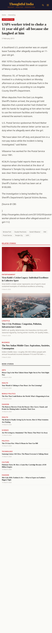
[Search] (43, 5)
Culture (5, 462)
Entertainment (8, 275)
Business (6, 342)
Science (5, 430)
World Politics (9, 394)
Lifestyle (6, 321)
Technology (7, 451)
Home (4, 15)
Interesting (11, 15)
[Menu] (47, 5)
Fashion (5, 404)
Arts (4, 370)
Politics (5, 441)
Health (5, 383)
